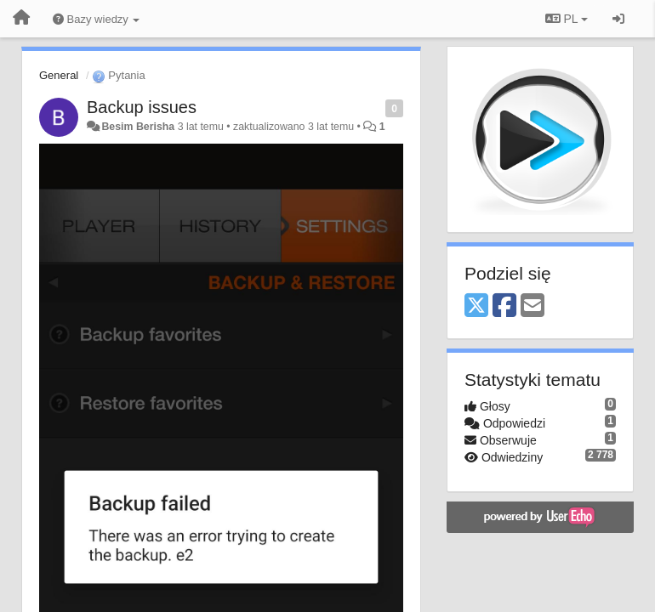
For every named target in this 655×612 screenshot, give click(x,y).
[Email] (532, 306)
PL (566, 19)
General (58, 75)
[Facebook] (504, 306)
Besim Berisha (137, 127)
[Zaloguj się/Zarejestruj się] (618, 18)
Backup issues (141, 107)
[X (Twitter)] (476, 306)
